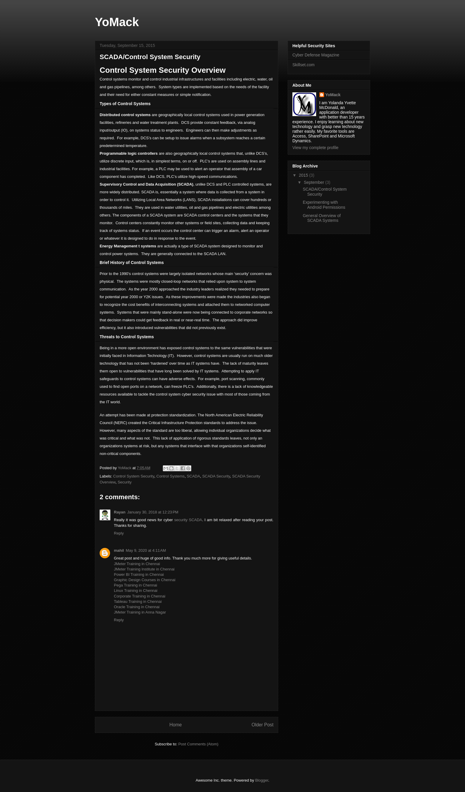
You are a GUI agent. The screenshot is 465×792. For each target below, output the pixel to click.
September (314, 182)
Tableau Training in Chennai (138, 601)
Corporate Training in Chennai (139, 596)
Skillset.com (303, 64)
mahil (119, 550)
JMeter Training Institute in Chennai (144, 569)
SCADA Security (216, 476)
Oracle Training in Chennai (137, 607)
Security (125, 482)
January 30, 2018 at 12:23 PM (152, 512)
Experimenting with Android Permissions (324, 205)
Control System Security (133, 476)
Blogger (261, 780)
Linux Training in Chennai (135, 590)
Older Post (262, 724)
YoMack (117, 22)
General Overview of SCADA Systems (322, 218)
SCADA (193, 476)
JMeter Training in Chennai (137, 564)
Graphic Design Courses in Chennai (144, 580)
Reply (119, 533)
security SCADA (188, 520)
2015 (304, 175)
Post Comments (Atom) (198, 744)
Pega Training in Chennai (135, 585)
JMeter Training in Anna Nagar (140, 612)
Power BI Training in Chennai (139, 574)
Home (175, 724)
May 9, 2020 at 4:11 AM (146, 550)
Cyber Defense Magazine (315, 55)
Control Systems (170, 476)
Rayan (119, 512)
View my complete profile (315, 147)
